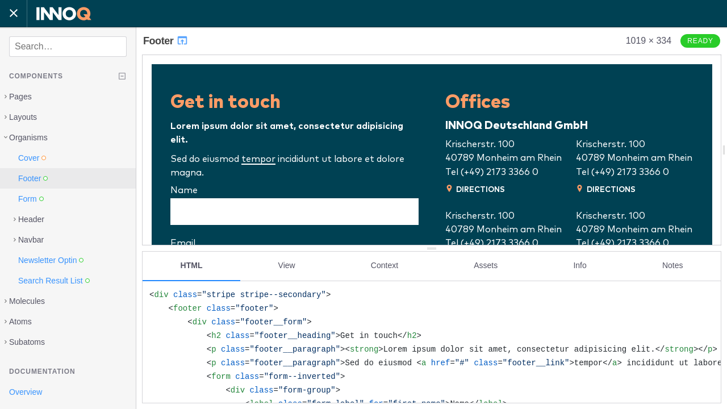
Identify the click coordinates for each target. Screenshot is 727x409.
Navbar (31, 239)
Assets (486, 265)
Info (579, 265)
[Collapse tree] (122, 76)
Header (31, 219)
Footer (166, 41)
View (286, 265)
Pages (20, 96)
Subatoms (27, 342)
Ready (700, 41)
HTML (192, 265)
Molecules (27, 301)
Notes (672, 265)
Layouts (23, 117)
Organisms (28, 137)
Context (384, 265)
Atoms (20, 321)
